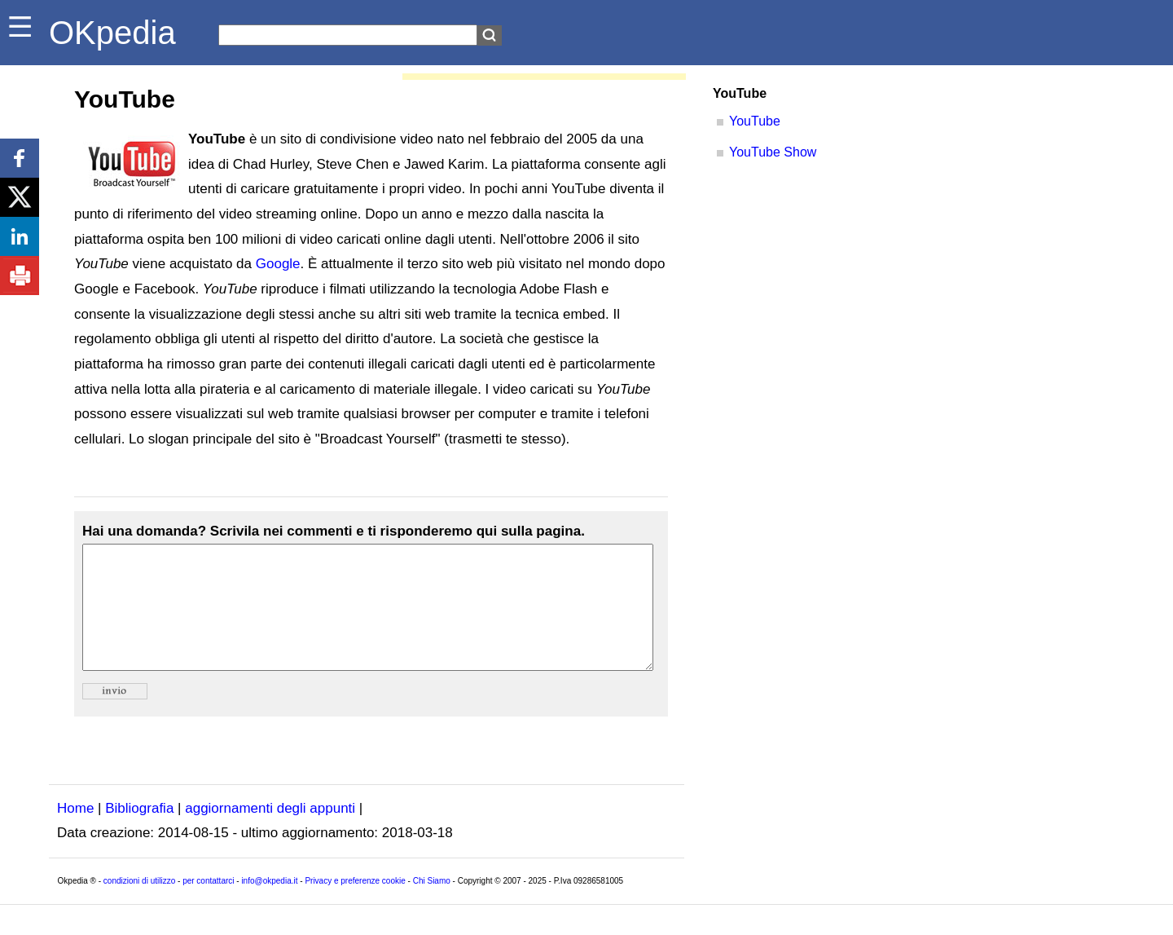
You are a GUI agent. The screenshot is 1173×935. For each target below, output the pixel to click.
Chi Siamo (431, 905)
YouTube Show (772, 152)
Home (75, 832)
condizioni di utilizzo (139, 905)
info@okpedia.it (269, 905)
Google (278, 263)
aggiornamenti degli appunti (270, 832)
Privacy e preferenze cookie (355, 905)
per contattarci (208, 905)
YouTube (754, 121)
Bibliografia (139, 832)
